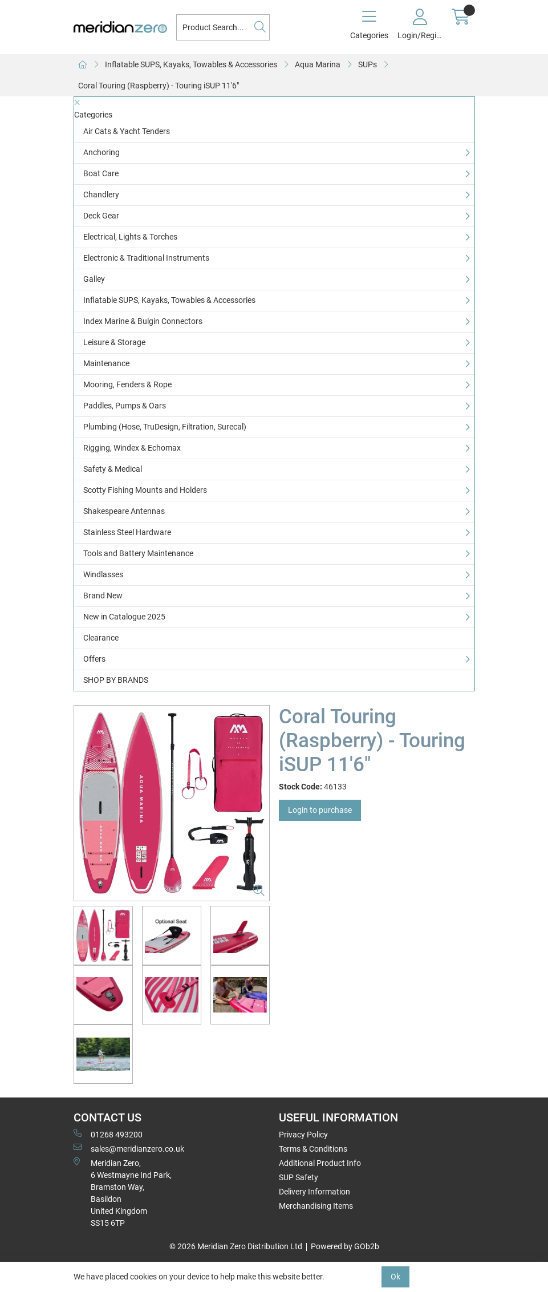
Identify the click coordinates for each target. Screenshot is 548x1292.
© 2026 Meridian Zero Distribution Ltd (235, 1246)
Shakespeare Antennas (124, 511)
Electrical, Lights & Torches (130, 236)
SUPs (367, 64)
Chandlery (101, 194)
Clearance (101, 637)
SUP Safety (298, 1177)
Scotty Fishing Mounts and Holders (145, 490)
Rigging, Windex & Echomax (132, 447)
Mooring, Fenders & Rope (127, 384)
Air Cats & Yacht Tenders (126, 131)
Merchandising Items (316, 1205)
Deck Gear (101, 215)
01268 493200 (108, 1134)
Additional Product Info (320, 1163)
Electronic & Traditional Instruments (146, 257)
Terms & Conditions (313, 1148)
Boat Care (101, 173)
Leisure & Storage (114, 342)
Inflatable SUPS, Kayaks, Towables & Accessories (191, 64)
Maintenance (106, 363)
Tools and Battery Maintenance (138, 553)
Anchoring (101, 152)
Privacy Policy (303, 1134)
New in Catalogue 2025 (124, 616)
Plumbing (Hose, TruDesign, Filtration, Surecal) (164, 426)
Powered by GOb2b (345, 1246)
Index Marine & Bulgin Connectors (142, 321)
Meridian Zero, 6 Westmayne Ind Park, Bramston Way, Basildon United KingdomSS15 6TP (123, 1192)
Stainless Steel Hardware (127, 532)
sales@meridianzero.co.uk (129, 1148)
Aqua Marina (317, 64)
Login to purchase (320, 810)
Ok (395, 1276)
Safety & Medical (112, 468)
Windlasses (103, 574)
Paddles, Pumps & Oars (124, 405)
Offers (94, 658)
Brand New (103, 595)
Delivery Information (314, 1191)
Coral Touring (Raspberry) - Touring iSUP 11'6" (158, 85)
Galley (94, 278)
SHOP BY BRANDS (115, 680)
